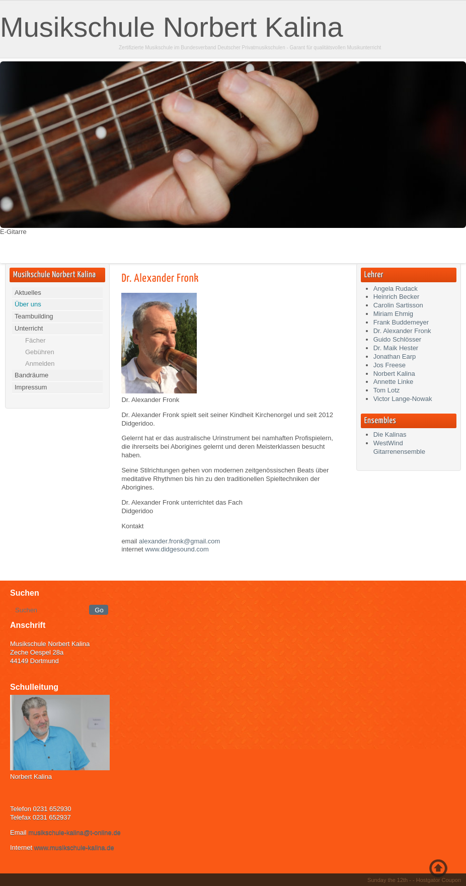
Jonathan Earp (394, 356)
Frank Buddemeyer (401, 322)
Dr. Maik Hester (396, 348)
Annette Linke (393, 381)
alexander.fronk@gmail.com (179, 541)
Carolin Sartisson (398, 305)
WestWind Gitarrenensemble (399, 447)
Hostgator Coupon (438, 880)
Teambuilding (34, 316)
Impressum (31, 387)
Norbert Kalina (394, 373)
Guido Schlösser (397, 339)
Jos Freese (389, 365)
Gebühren (39, 352)
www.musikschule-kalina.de (74, 847)
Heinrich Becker (396, 296)
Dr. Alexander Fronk (159, 278)
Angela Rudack (395, 288)
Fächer (35, 340)
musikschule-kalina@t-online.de (74, 832)
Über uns (28, 304)
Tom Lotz (386, 390)
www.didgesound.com (176, 549)
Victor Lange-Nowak (402, 398)
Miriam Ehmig (393, 313)
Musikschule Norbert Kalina (171, 27)
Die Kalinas (390, 434)
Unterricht (29, 328)
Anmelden (40, 363)
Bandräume (31, 375)
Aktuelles (28, 292)
